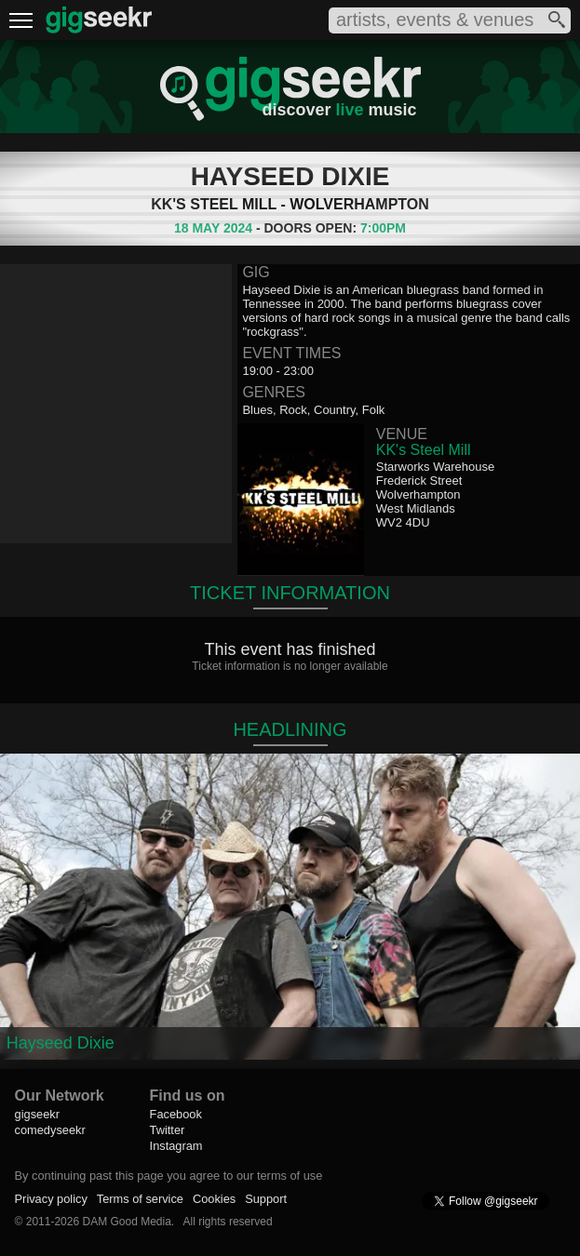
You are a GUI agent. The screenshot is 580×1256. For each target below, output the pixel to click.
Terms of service (140, 1199)
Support (266, 1199)
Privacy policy (51, 1199)
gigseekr (37, 1114)
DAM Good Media (126, 1221)
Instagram (176, 1146)
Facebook (176, 1114)
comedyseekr (50, 1130)
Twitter (167, 1130)
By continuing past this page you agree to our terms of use (169, 1176)
